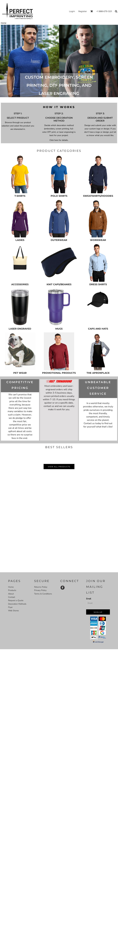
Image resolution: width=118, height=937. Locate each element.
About (11, 593)
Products (12, 590)
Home (11, 587)
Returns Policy (40, 587)
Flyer (10, 607)
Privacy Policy (40, 590)
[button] (91, 11)
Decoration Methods (17, 604)
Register (82, 11)
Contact (11, 597)
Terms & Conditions (43, 593)
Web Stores (13, 610)
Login (72, 11)
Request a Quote (15, 600)
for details (63, 140)
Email (88, 598)
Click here (54, 140)
